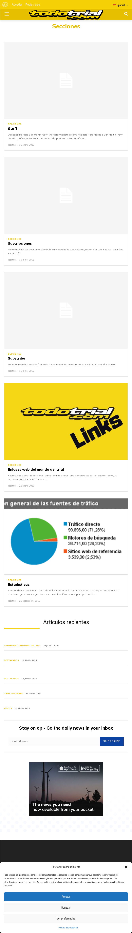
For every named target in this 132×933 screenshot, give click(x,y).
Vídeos (8, 708)
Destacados (11, 660)
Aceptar (66, 896)
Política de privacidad (68, 927)
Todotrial (12, 144)
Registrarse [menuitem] (33, 4)
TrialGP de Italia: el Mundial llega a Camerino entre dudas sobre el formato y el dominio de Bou (65, 672)
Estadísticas (18, 584)
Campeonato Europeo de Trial (22, 645)
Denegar (66, 907)
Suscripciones (20, 243)
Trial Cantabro (13, 693)
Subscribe (16, 358)
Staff (12, 128)
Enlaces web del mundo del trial (36, 469)
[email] (54, 741)
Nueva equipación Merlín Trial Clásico (33, 656)
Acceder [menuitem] (17, 4)
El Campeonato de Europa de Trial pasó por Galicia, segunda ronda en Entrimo (59, 639)
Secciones (14, 124)
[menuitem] (5, 4)
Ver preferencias (66, 918)
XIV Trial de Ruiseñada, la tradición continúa (39, 689)
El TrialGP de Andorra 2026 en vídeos (34, 703)
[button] (126, 867)
